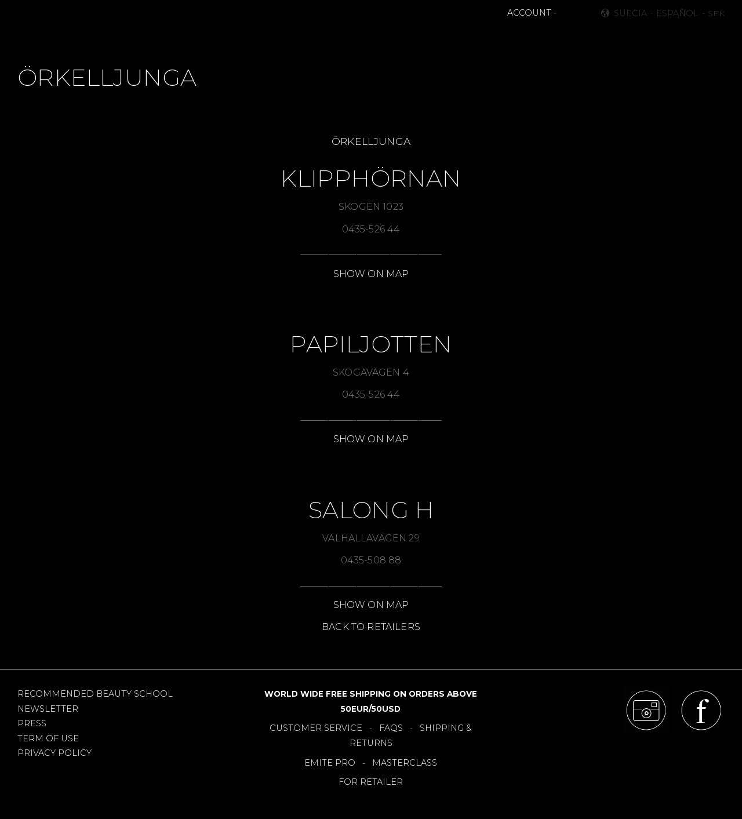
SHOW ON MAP (371, 273)
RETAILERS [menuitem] (478, 38)
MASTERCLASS (404, 763)
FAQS (391, 728)
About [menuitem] (530, 38)
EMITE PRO (329, 763)
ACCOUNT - (531, 13)
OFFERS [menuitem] (424, 38)
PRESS (31, 723)
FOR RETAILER (371, 782)
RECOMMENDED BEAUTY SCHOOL (95, 694)
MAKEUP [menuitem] (219, 38)
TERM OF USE (48, 738)
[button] (567, 13)
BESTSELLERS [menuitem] (321, 38)
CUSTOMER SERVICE (316, 728)
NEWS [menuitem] (264, 38)
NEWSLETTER (47, 709)
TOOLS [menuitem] (378, 38)
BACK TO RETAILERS (371, 626)
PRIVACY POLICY (54, 753)
